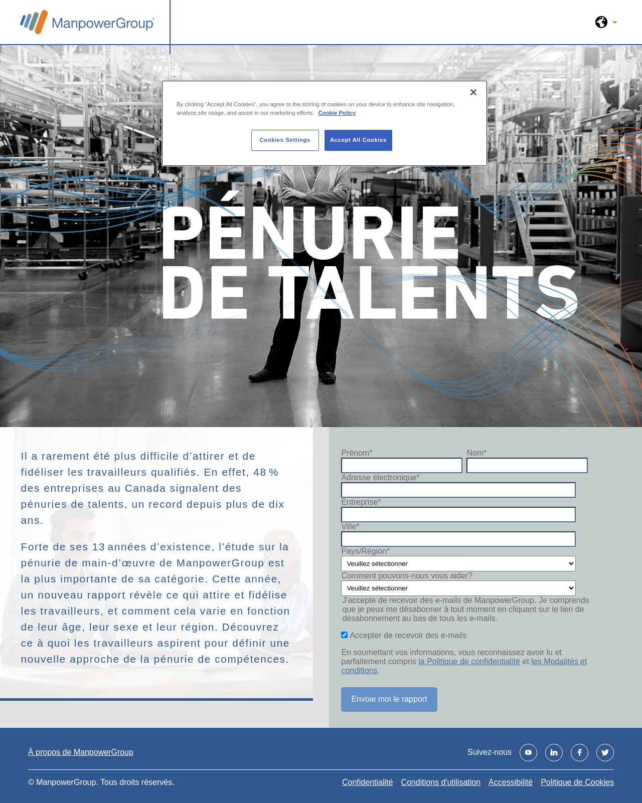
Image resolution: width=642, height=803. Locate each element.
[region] (325, 123)
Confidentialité (367, 782)
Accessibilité (511, 782)
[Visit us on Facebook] (579, 752)
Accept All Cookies (358, 140)
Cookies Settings (284, 140)
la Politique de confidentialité (469, 661)
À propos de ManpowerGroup (80, 752)
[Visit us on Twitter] (605, 752)
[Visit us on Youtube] (528, 752)
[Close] (473, 92)
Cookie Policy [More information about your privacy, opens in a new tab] (337, 113)
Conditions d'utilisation (440, 782)
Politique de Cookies (577, 782)
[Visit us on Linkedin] (554, 752)
